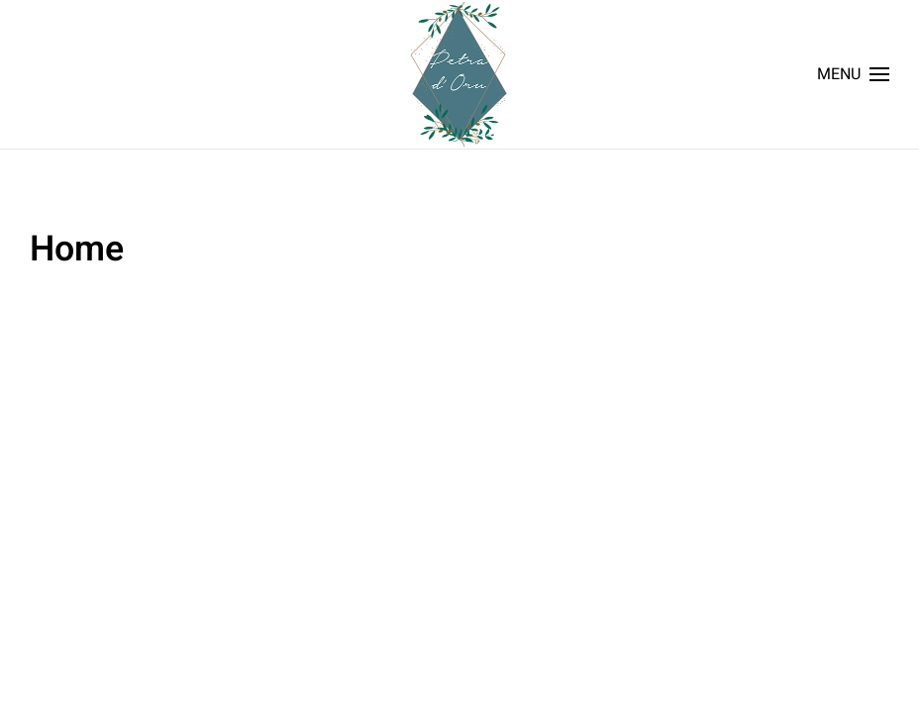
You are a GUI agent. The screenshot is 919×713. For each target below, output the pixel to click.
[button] (853, 74)
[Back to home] (459, 74)
